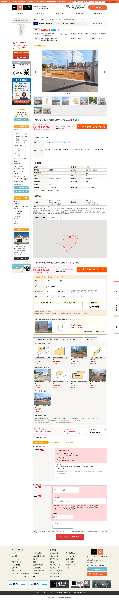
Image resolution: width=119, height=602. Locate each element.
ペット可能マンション (19, 176)
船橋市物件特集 (54, 578)
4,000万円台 (17, 155)
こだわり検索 (54, 555)
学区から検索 (21, 187)
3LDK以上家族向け (18, 166)
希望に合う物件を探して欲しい (63, 455)
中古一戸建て (70, 563)
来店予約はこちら (97, 571)
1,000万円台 (17, 148)
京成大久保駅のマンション (77, 418)
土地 (25, 140)
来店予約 (99, 1)
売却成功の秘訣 (38, 566)
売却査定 (36, 575)
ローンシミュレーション (22, 66)
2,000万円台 (17, 150)
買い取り (36, 560)
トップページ (16, 555)
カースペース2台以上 (19, 171)
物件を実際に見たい (60, 450)
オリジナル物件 (54, 560)
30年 (80, 291)
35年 (73, 291)
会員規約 (59, 594)
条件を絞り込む (21, 191)
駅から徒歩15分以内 (19, 168)
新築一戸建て (70, 560)
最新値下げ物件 (18, 163)
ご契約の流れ (17, 216)
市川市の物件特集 (18, 182)
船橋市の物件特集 (18, 184)
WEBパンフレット (18, 223)
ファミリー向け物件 (56, 572)
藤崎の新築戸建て (39, 420)
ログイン (52, 594)
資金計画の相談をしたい (61, 460)
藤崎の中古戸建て (52, 420)
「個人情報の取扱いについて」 (64, 532)
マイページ (44, 594)
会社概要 (14, 557)
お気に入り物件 (90, 339)
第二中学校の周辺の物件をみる (64, 422)
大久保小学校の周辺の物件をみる (43, 422)
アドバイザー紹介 (18, 211)
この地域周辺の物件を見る (48, 35)
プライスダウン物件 (56, 566)
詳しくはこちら (21, 258)
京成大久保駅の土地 (93, 418)
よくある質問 (17, 214)
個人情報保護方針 (79, 594)
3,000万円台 (17, 153)
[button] (70, 237)
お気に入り (89, 1)
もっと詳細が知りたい (61, 453)
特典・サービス (18, 201)
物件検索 (77, 1)
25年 (87, 291)
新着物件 (16, 161)
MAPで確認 (63, 34)
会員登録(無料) (39, 313)
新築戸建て (17, 134)
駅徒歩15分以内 (54, 569)
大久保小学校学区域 (40, 217)
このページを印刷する (22, 64)
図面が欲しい (58, 458)
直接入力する (53, 286)
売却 (15, 221)
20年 (94, 291)
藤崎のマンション (65, 420)
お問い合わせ (98, 14)
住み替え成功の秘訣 (39, 572)
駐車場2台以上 (70, 555)
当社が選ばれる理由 (19, 209)
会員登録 (95, 7)
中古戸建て (25, 134)
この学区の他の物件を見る (55, 204)
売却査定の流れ (38, 569)
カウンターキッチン (19, 173)
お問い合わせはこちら (97, 576)
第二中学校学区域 (54, 217)
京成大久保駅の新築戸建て (42, 418)
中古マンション (70, 566)
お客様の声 (16, 204)
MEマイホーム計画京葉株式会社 (43, 431)
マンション (17, 140)
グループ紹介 (16, 560)
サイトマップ (68, 594)
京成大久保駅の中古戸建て (60, 418)
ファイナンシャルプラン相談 (21, 206)
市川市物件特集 (54, 575)
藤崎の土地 (77, 420)
